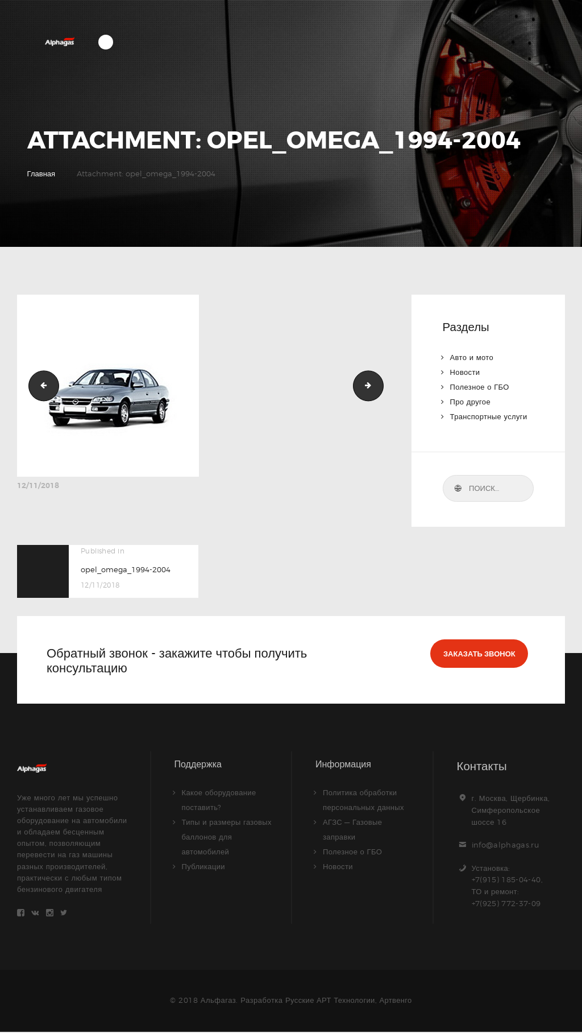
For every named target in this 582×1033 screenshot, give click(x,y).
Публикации (204, 866)
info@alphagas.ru (506, 844)
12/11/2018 (38, 485)
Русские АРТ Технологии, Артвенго (348, 1001)
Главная (41, 173)
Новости (465, 372)
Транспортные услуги (489, 416)
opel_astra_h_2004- (40, 385)
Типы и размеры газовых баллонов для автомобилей (228, 836)
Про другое (471, 401)
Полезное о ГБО (480, 386)
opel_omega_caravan (380, 385)
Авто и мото (472, 357)
